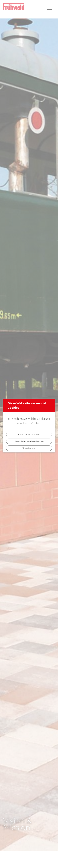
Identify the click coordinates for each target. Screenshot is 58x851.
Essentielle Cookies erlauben (29, 441)
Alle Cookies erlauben (29, 434)
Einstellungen (29, 448)
